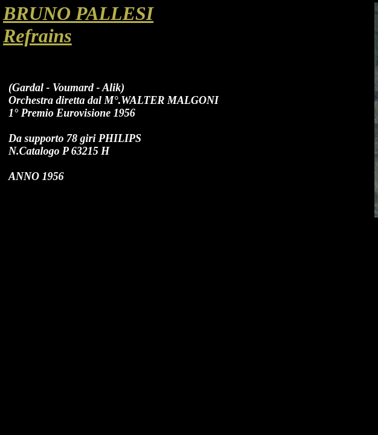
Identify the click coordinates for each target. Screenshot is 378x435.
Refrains (37, 36)
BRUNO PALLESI (78, 13)
